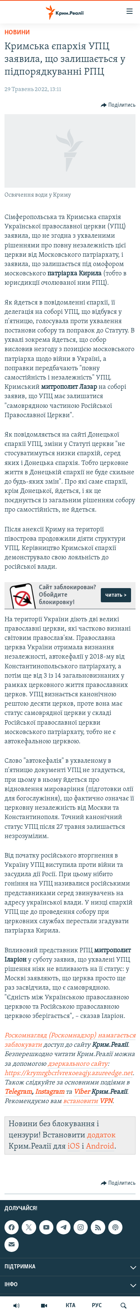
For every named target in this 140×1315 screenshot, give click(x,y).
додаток (101, 1135)
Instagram (49, 1092)
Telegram (18, 1092)
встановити (87, 1101)
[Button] (118, 105)
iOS (74, 1146)
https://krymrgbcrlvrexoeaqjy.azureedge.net (68, 1073)
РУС (97, 1306)
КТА (70, 1306)
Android (100, 1146)
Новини (17, 32)
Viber (82, 1092)
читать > (116, 595)
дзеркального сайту (78, 1064)
